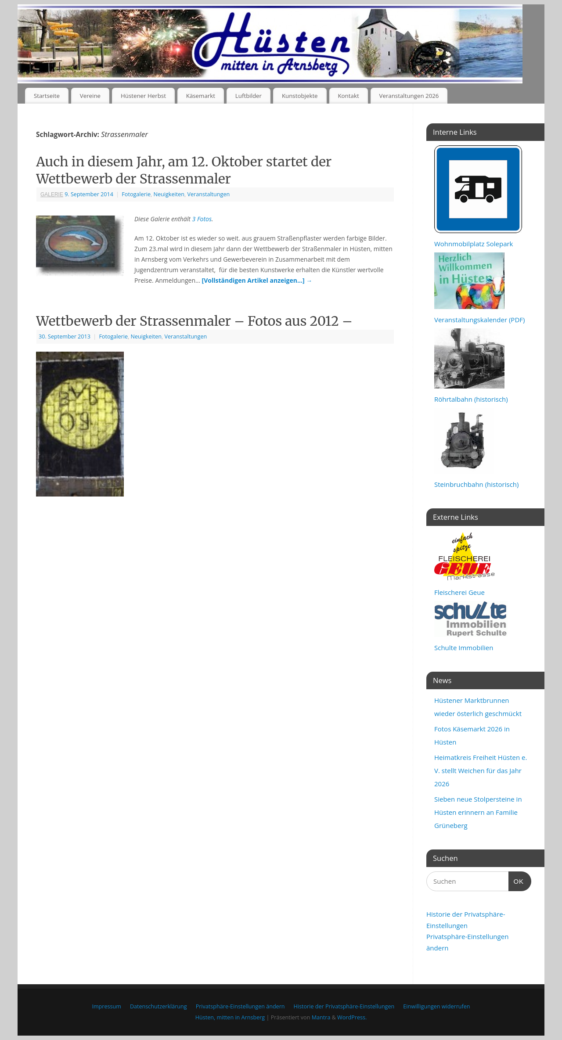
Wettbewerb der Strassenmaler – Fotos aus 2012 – (194, 321)
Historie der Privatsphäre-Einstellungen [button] (344, 1006)
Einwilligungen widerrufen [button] (436, 1006)
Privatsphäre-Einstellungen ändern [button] (240, 1006)
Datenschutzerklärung (158, 1006)
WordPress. (352, 1017)
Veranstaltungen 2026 (409, 96)
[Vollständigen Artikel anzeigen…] (257, 280)
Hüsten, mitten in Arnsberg (230, 1017)
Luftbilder (248, 96)
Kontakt (348, 96)
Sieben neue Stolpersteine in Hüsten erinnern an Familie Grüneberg (478, 812)
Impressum (106, 1006)
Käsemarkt (200, 96)
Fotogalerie (136, 194)
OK (516, 880)
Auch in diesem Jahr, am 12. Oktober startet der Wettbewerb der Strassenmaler (183, 170)
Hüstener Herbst (143, 96)
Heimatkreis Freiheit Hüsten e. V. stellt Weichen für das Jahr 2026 (480, 770)
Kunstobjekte (300, 96)
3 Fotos (202, 219)
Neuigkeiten (169, 194)
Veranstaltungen (208, 194)
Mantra (321, 1017)
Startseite (47, 96)
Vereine (90, 96)
